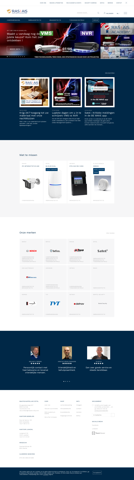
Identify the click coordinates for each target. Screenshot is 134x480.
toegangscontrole (66, 416)
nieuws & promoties (56, 3)
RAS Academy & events (73, 3)
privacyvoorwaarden (101, 410)
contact (119, 3)
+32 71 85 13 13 (24, 424)
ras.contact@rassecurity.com (29, 410)
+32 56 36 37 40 (24, 409)
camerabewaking (66, 405)
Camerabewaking (13, 20)
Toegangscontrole (76, 20)
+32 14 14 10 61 (24, 437)
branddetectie (65, 412)
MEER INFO (15, 49)
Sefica (102, 3)
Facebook (95, 425)
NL (118, 13)
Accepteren (97, 472)
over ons (43, 3)
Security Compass (91, 3)
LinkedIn (95, 429)
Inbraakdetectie (34, 20)
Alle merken (110, 233)
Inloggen (109, 13)
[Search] (87, 13)
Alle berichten (110, 73)
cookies (45, 474)
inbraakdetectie (65, 408)
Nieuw (95, 20)
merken (110, 3)
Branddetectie (55, 20)
